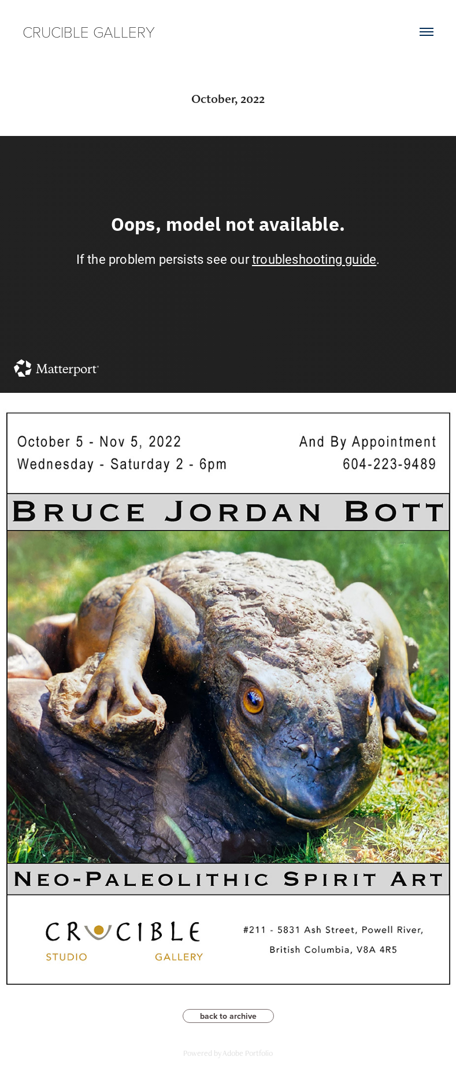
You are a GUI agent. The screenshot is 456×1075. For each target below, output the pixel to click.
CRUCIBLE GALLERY (89, 31)
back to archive (228, 1016)
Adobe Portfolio (248, 1053)
